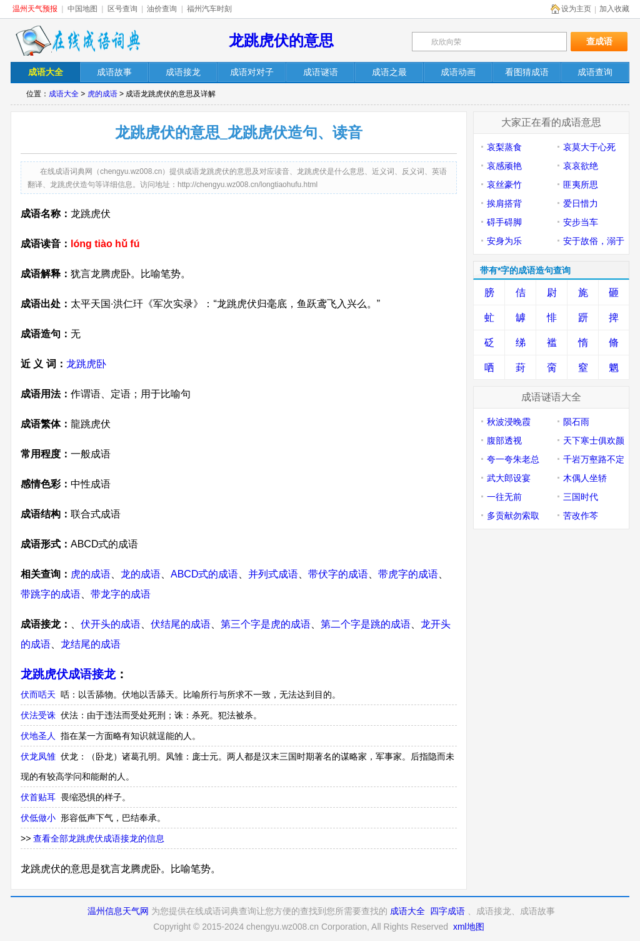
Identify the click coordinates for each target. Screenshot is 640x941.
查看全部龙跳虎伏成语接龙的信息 (98, 838)
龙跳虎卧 (86, 364)
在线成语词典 (77, 41)
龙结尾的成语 (91, 644)
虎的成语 (103, 93)
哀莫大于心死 (589, 147)
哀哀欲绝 (580, 166)
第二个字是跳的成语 (366, 624)
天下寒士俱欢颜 (593, 440)
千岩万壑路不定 (593, 459)
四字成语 (447, 911)
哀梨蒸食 (504, 147)
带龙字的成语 (121, 594)
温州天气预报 (35, 8)
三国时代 (580, 497)
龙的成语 (141, 574)
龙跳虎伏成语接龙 (68, 674)
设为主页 (576, 8)
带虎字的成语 (408, 574)
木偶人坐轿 (585, 478)
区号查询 (123, 8)
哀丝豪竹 (504, 185)
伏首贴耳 (38, 797)
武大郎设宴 (509, 478)
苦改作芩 (580, 516)
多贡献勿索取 (513, 516)
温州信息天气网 (118, 911)
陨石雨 (576, 422)
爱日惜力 (580, 203)
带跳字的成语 (51, 594)
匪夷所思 (580, 185)
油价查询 (162, 8)
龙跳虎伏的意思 (281, 40)
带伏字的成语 (338, 574)
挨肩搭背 (504, 203)
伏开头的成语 (111, 624)
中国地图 (83, 8)
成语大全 (64, 93)
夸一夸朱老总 (513, 459)
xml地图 (468, 927)
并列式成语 (273, 574)
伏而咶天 (38, 694)
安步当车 (580, 222)
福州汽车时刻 (209, 8)
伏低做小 (38, 818)
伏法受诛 (38, 715)
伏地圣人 (38, 736)
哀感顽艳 (504, 166)
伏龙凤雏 (38, 756)
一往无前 (504, 497)
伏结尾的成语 (181, 624)
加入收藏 (614, 8)
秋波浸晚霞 (509, 422)
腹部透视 (504, 440)
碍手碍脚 (504, 222)
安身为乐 (504, 241)
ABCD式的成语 (204, 574)
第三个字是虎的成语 (266, 624)
